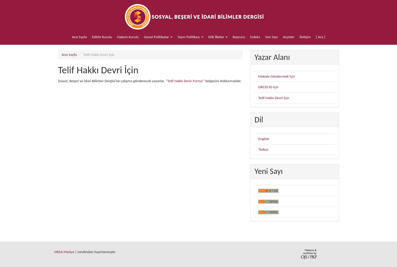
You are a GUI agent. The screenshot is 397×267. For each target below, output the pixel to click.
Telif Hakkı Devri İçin (273, 98)
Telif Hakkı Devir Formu (185, 81)
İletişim (305, 37)
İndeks (255, 37)
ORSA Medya (64, 252)
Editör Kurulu (102, 37)
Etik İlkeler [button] (218, 37)
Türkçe (263, 149)
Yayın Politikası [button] (190, 37)
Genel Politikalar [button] (158, 37)
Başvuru (239, 37)
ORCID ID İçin (268, 87)
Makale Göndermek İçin (276, 76)
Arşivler (288, 37)
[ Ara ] (320, 37)
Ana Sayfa (79, 37)
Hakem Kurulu (128, 37)
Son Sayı (271, 37)
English (263, 139)
